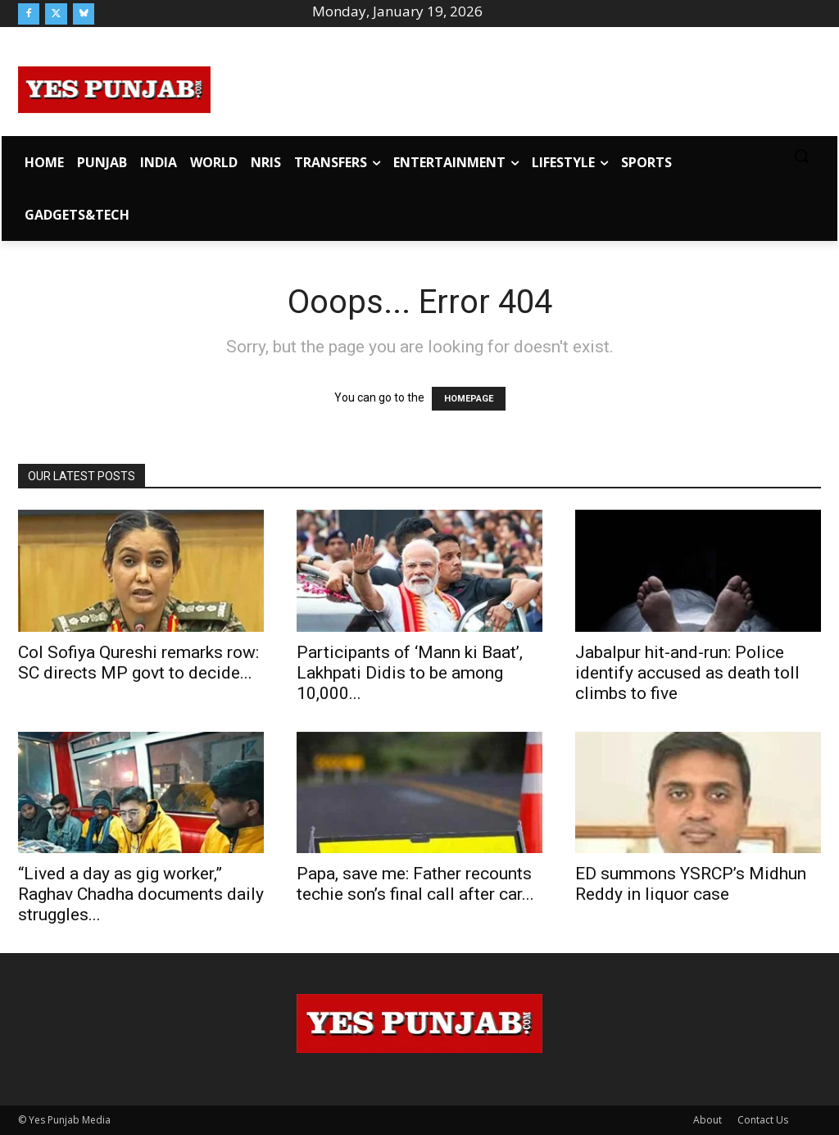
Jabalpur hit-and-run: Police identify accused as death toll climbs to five (687, 672)
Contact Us (762, 1120)
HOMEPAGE (468, 398)
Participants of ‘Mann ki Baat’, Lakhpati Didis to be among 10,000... (410, 672)
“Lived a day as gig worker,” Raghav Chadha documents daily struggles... (141, 894)
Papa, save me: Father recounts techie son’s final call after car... (415, 884)
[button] (801, 155)
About (707, 1120)
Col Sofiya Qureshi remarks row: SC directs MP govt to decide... (138, 662)
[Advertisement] (516, 87)
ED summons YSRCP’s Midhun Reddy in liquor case (690, 884)
